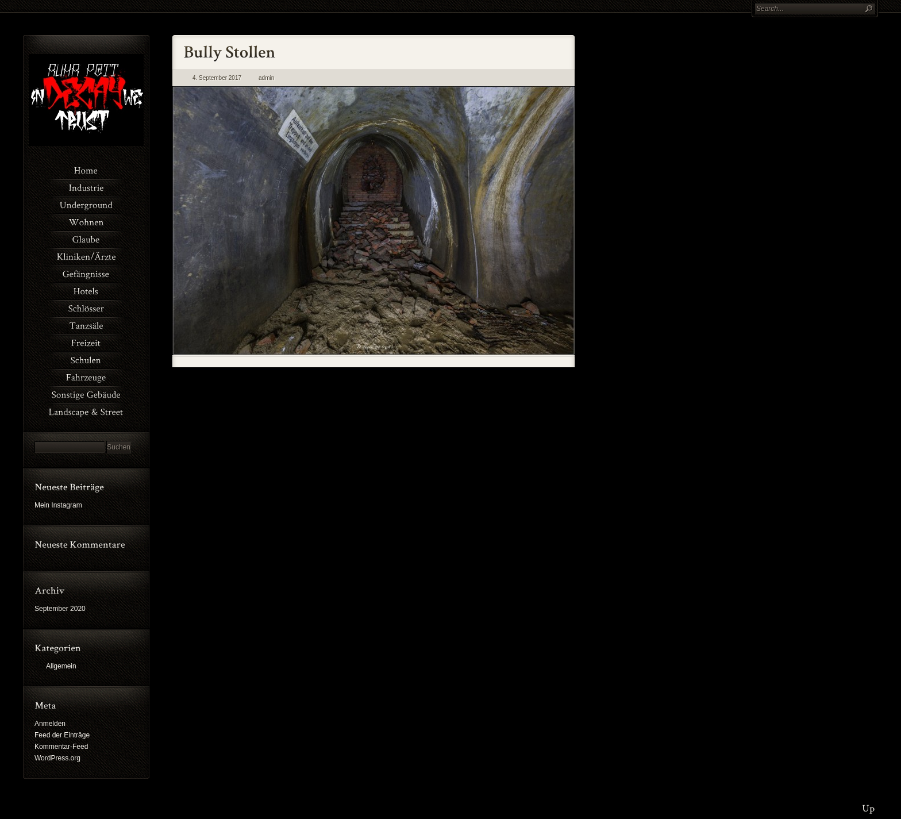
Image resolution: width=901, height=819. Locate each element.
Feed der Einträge (62, 735)
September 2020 (60, 609)
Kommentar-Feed (61, 747)
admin (266, 78)
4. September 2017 (216, 78)
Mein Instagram (58, 505)
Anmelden (50, 724)
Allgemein (61, 666)
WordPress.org (57, 758)
